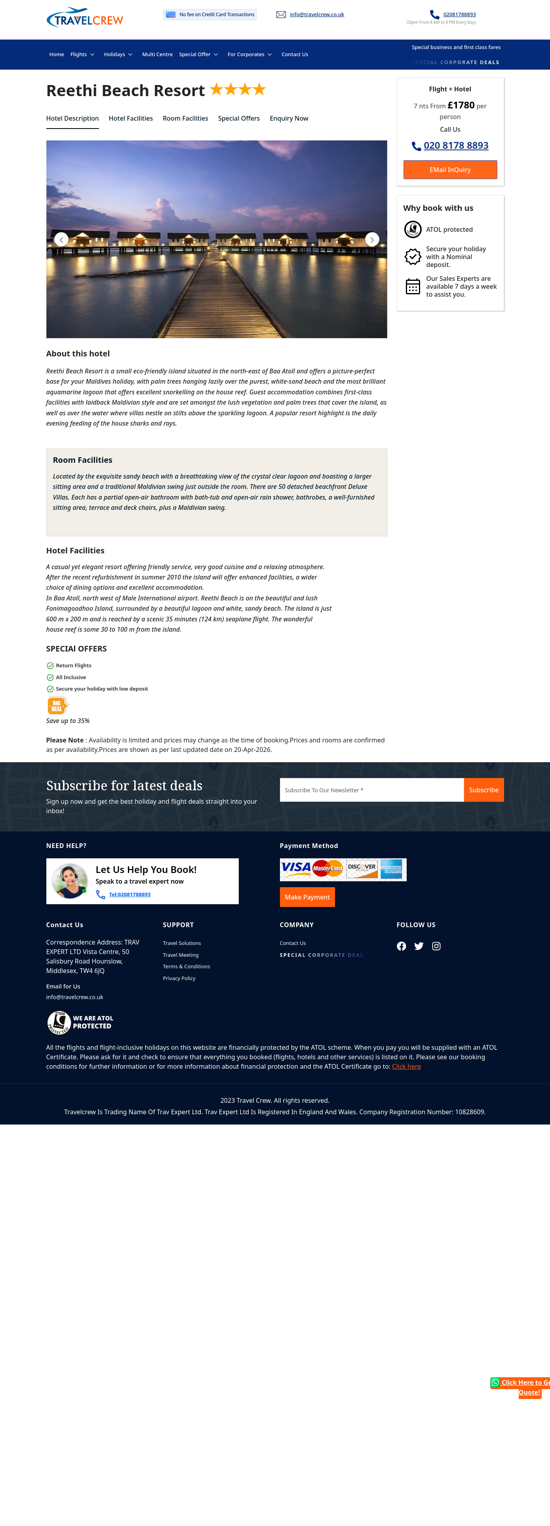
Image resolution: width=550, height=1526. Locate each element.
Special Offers (239, 118)
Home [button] (58, 53)
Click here (406, 1066)
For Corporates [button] (246, 54)
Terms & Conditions (186, 966)
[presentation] (61, 239)
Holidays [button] (114, 54)
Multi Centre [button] (157, 53)
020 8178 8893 (456, 144)
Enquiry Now (289, 118)
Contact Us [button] (294, 53)
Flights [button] (78, 54)
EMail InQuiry (450, 169)
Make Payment (307, 897)
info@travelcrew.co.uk (317, 14)
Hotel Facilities (131, 118)
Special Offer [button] (194, 54)
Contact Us (293, 943)
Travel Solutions (182, 943)
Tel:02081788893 (130, 894)
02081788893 (459, 14)
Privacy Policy (179, 978)
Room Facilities (185, 118)
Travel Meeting (181, 954)
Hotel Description (72, 118)
